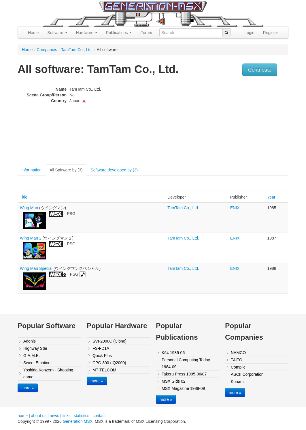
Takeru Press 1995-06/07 (184, 374)
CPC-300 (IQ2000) (109, 362)
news (54, 415)
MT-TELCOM (104, 370)
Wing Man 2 (30, 238)
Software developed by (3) (113, 170)
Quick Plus (102, 355)
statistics (81, 415)
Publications (119, 32)
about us (38, 415)
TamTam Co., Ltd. (77, 49)
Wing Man (29, 207)
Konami (237, 381)
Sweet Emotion (36, 362)
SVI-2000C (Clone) (109, 341)
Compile (238, 367)
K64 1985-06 (173, 352)
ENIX (235, 207)
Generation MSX (78, 421)
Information (31, 170)
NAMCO (238, 352)
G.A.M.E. (31, 355)
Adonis (29, 341)
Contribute (259, 70)
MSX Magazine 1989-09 (183, 388)
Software (57, 32)
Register (270, 32)
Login (249, 32)
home (23, 415)
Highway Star (35, 348)
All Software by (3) (66, 170)
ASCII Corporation (247, 374)
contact (98, 415)
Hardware (87, 32)
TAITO (236, 360)
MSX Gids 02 (173, 381)
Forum (146, 32)
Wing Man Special (36, 268)
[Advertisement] (250, 122)
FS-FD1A (100, 348)
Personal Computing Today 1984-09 (186, 363)
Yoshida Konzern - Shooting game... (48, 373)
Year (271, 197)
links (67, 415)
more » (27, 388)
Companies (47, 49)
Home (33, 32)
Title (23, 197)
